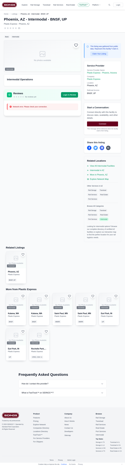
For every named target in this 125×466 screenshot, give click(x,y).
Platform (96, 5)
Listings (14, 14)
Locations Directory (40, 431)
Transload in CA (115, 445)
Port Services (92, 199)
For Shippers (38, 442)
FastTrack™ (83, 5)
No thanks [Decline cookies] (72, 464)
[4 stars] (13, 28)
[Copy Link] (108, 148)
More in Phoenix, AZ (97, 175)
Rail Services (58, 5)
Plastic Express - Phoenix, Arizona (102, 73)
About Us (68, 418)
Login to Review (69, 95)
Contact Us (68, 428)
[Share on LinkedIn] (102, 148)
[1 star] (5, 28)
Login (118, 5)
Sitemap (67, 435)
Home (6, 14)
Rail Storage (35, 5)
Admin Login (71, 460)
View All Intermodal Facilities (101, 166)
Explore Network (39, 425)
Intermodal (103, 219)
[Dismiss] (122, 464)
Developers (68, 431)
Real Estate (70, 5)
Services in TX (100, 451)
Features (36, 418)
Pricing (35, 421)
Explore (24, 5)
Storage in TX (100, 442)
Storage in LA (100, 445)
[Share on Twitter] (95, 148)
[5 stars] (16, 28)
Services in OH (100, 448)
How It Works (69, 421)
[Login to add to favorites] (76, 45)
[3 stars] (10, 28)
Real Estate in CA (116, 451)
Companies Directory (41, 428)
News (66, 425)
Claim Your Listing (99, 54)
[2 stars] (8, 28)
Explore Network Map (98, 179)
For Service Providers (41, 438)
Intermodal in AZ (95, 170)
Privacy (60, 460)
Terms (52, 460)
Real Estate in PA (115, 448)
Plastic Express (93, 79)
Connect (102, 124)
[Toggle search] (109, 5)
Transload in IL (115, 442)
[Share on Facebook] (89, 148)
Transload (46, 5)
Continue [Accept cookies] (64, 464)
